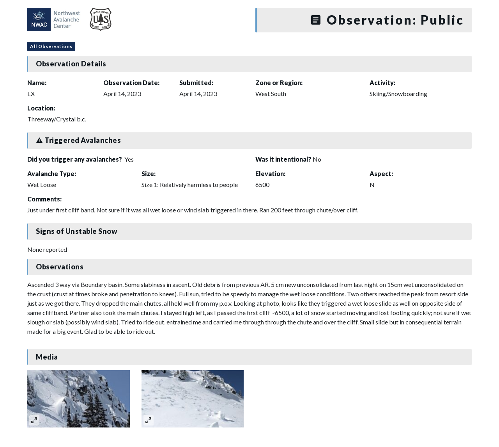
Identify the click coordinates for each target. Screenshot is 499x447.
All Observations (51, 46)
